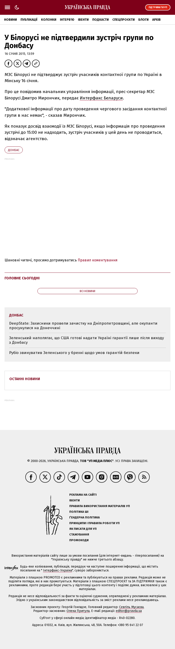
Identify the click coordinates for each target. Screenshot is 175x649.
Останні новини (24, 379)
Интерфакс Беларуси (101, 98)
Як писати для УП (83, 528)
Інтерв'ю (67, 20)
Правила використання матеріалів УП (99, 506)
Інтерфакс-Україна (57, 570)
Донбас (13, 150)
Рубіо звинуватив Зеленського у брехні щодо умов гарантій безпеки (74, 352)
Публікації (29, 20)
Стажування (79, 534)
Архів (156, 20)
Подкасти (100, 20)
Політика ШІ (78, 511)
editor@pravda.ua (129, 611)
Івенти (83, 20)
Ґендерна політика (84, 517)
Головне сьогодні (22, 278)
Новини (10, 20)
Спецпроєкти (123, 20)
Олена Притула (78, 611)
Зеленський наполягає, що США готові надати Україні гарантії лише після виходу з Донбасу (86, 340)
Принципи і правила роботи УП (94, 523)
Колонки (48, 20)
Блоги (143, 20)
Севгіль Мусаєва (131, 607)
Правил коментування (98, 260)
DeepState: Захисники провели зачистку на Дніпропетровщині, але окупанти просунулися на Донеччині (83, 325)
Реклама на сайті (83, 494)
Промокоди (79, 540)
